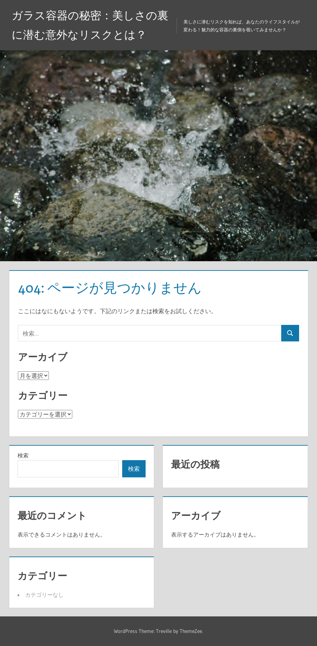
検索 (23, 455)
